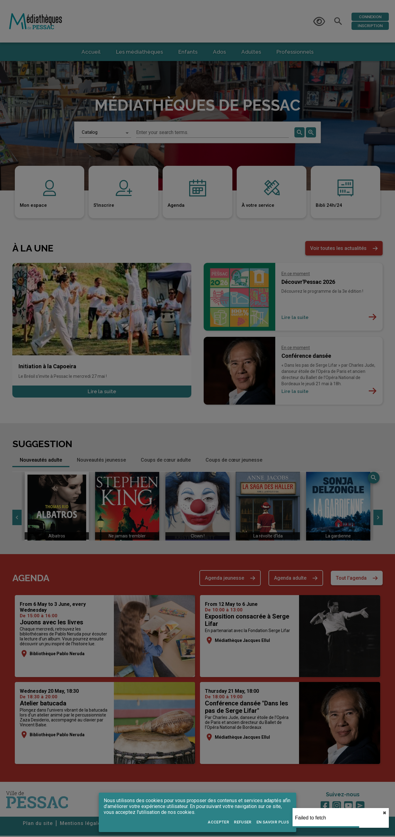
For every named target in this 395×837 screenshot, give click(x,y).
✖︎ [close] (384, 812)
